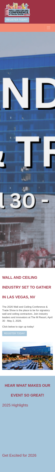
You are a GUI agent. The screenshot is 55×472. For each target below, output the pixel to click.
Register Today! (16, 20)
